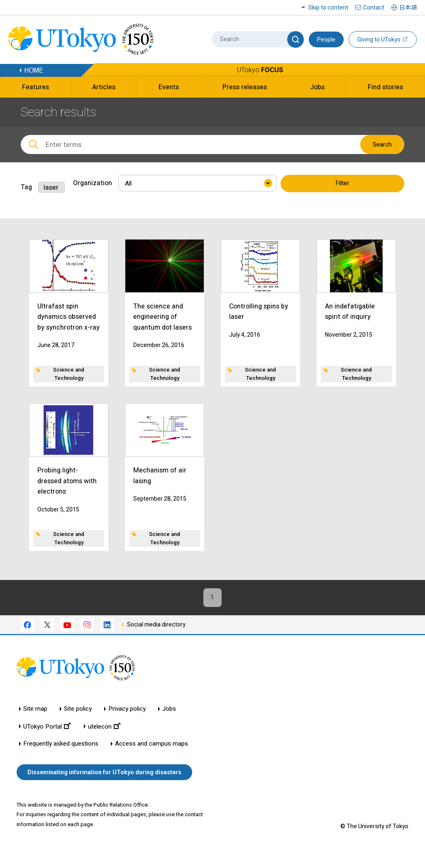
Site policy (78, 709)
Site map (35, 709)
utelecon (104, 726)
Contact (373, 7)
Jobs (169, 709)
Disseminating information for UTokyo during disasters (104, 772)
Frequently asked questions (60, 744)
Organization (92, 183)
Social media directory (156, 624)
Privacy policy (127, 709)
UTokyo (260, 70)
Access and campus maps (151, 744)
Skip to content (328, 7)
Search (382, 144)
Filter (342, 183)
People (326, 39)
